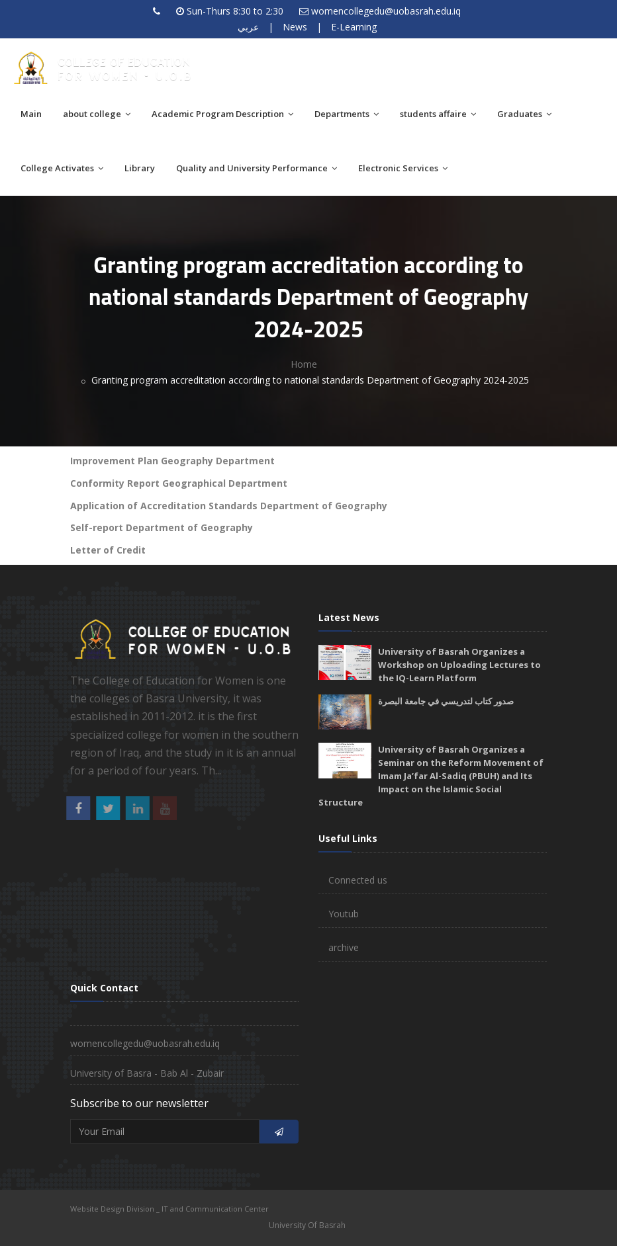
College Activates (62, 168)
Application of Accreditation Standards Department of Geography (228, 505)
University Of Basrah (307, 1225)
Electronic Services (403, 168)
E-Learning (354, 27)
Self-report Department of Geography (161, 527)
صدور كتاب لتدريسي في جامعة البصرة (446, 701)
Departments (346, 114)
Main (31, 114)
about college (96, 114)
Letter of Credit (108, 550)
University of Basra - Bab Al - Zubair (147, 1073)
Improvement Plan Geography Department (172, 460)
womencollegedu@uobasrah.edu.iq (386, 11)
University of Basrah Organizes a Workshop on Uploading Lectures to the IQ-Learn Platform (459, 664)
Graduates (524, 114)
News (295, 27)
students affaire (438, 114)
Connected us (357, 880)
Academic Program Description (222, 114)
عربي (248, 27)
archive (343, 947)
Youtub (343, 913)
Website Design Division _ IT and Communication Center (169, 1209)
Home (304, 364)
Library (139, 168)
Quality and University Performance (256, 168)
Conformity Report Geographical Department (178, 483)
